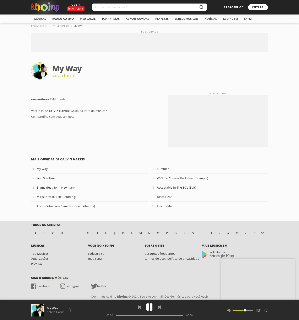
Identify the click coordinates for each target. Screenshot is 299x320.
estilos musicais (186, 19)
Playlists (36, 263)
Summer (163, 169)
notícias (211, 19)
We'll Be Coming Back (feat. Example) (182, 178)
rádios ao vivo (63, 19)
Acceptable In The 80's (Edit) (176, 187)
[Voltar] (139, 307)
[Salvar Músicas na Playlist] (266, 310)
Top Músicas (40, 254)
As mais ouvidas (137, 19)
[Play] (149, 307)
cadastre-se (233, 7)
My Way (42, 169)
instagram (73, 286)
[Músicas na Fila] (258, 310)
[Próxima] (159, 307)
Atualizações (40, 259)
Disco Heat (164, 197)
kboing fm (230, 19)
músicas (40, 19)
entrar (258, 7)
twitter (101, 286)
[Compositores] (70, 310)
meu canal (88, 19)
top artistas (111, 19)
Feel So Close (46, 178)
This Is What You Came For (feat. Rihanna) (66, 206)
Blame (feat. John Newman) (56, 187)
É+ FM (248, 19)
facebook (43, 286)
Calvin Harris (63, 75)
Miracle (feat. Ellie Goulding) (56, 197)
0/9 (263, 233)
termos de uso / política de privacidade (172, 259)
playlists (162, 19)
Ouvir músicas (45, 7)
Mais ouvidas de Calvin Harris (58, 159)
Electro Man (165, 206)
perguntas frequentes (160, 254)
